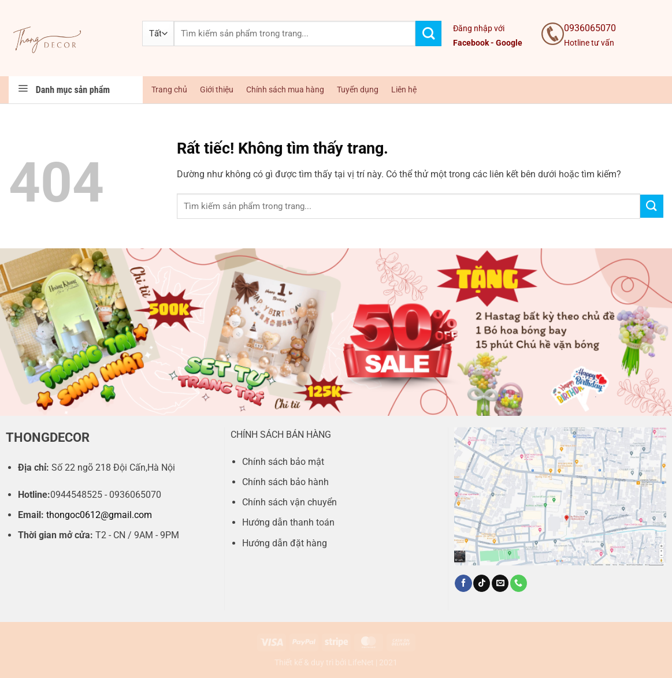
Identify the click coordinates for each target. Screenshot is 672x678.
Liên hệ (404, 90)
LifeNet (361, 663)
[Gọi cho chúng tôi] (518, 583)
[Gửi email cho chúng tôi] (500, 583)
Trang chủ (169, 90)
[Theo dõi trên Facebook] (463, 583)
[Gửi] (428, 34)
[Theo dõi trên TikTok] (481, 583)
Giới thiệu (216, 90)
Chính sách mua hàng (285, 90)
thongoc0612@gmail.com (99, 514)
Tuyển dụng (357, 90)
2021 (388, 663)
